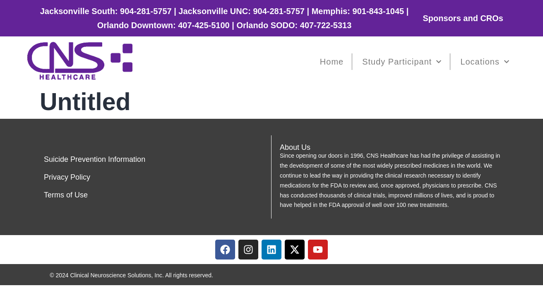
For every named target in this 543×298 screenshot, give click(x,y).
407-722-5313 (326, 25)
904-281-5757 (146, 11)
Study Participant (402, 62)
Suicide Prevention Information (94, 159)
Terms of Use (66, 195)
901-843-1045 (378, 11)
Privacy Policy (67, 177)
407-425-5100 (204, 25)
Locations (484, 62)
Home (332, 61)
